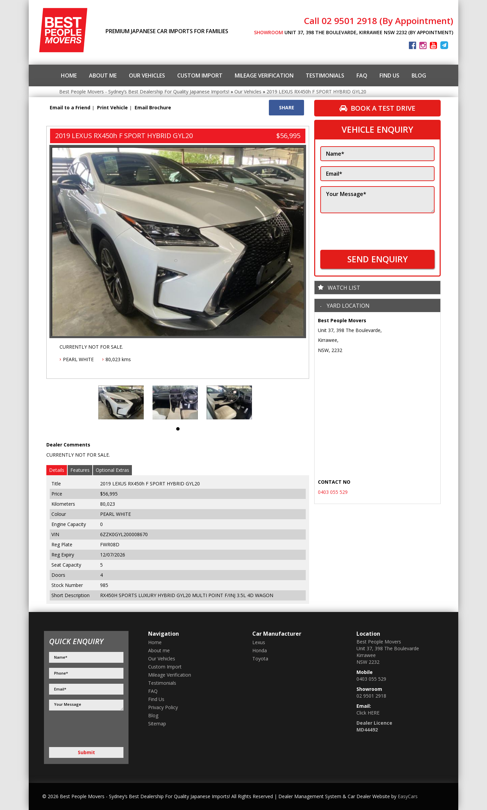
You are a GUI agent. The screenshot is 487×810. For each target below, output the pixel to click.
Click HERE (367, 712)
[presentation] (371, 228)
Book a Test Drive (377, 108)
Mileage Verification (264, 75)
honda (259, 650)
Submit (86, 752)
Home (69, 75)
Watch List (344, 287)
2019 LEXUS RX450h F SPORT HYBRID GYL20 (316, 91)
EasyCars (408, 796)
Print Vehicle (112, 107)
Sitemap (157, 723)
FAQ (361, 75)
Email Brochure (153, 107)
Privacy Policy (163, 707)
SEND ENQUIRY (377, 259)
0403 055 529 (333, 492)
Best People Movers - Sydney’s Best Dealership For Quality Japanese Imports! (144, 91)
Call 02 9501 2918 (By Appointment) (378, 21)
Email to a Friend (70, 107)
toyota (260, 658)
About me (103, 75)
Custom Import (200, 75)
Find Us (389, 75)
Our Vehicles (147, 75)
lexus (258, 642)
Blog (419, 75)
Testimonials (325, 75)
